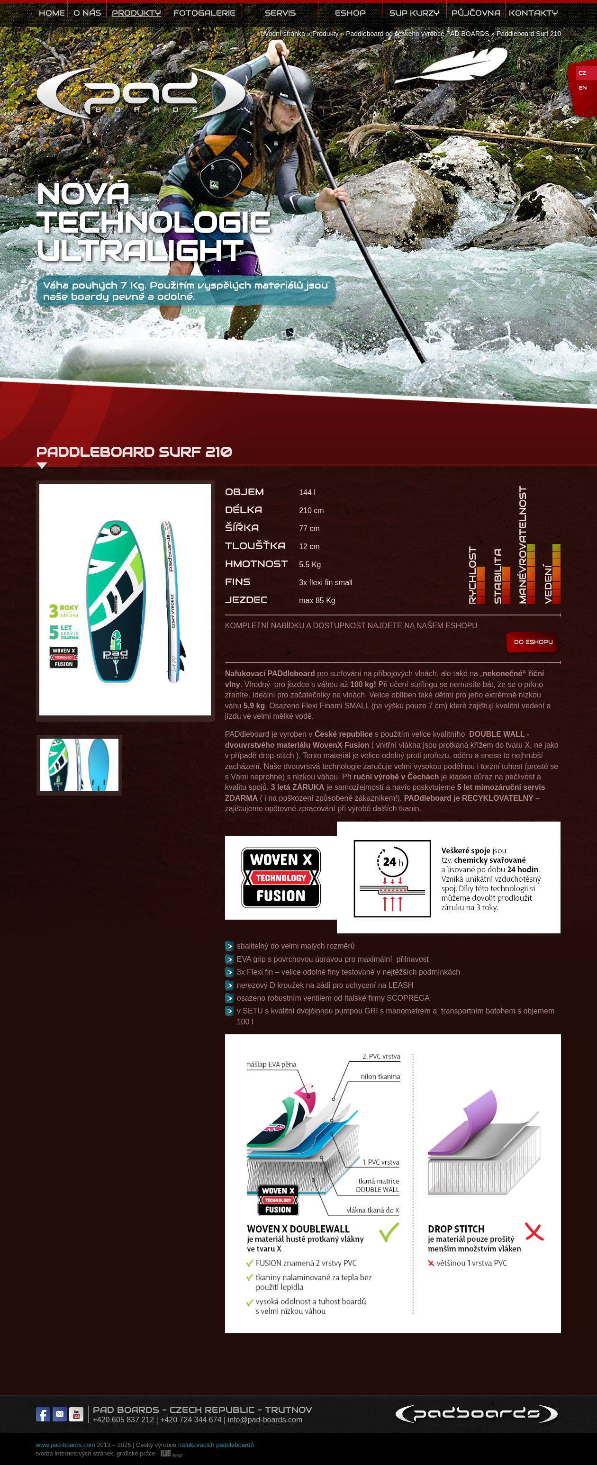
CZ (582, 73)
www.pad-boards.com (65, 1444)
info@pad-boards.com (265, 1420)
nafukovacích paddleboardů (216, 1444)
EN (583, 87)
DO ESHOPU (533, 641)
